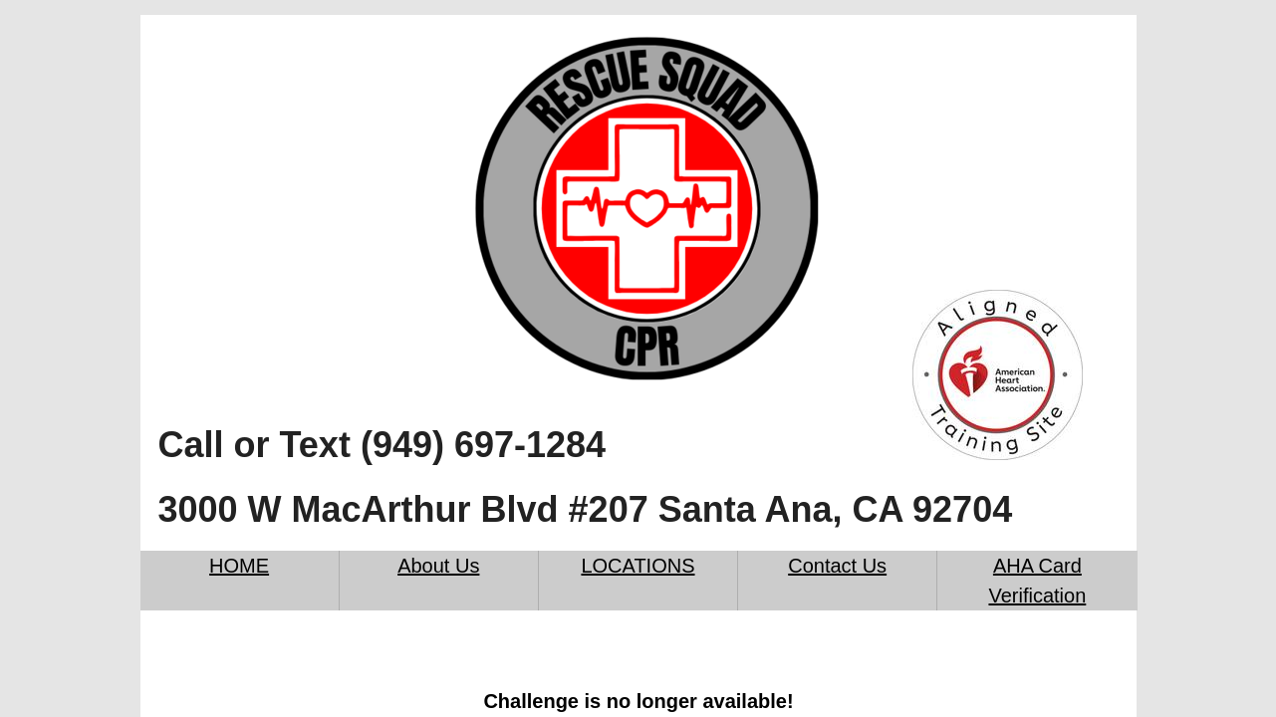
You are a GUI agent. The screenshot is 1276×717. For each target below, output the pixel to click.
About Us (438, 566)
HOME (239, 566)
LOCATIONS (637, 566)
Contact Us (837, 566)
